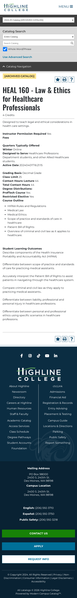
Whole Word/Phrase (19, 49)
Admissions (58, 391)
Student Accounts (19, 442)
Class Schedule (19, 431)
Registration (51, 402)
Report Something (57, 442)
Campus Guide (57, 420)
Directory (19, 397)
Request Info (38, 559)
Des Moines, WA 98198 (38, 480)
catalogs (26, 590)
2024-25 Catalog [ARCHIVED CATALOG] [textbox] (23, 20)
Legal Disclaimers (61, 578)
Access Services (19, 426)
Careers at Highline (19, 402)
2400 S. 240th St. (38, 477)
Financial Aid (57, 397)
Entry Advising (57, 408)
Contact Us (39, 533)
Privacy (57, 574)
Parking (58, 431)
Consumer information (36, 578)
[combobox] (38, 20)
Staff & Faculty (19, 414)
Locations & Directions (57, 426)
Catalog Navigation (18, 66)
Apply (38, 546)
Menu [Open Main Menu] (66, 7)
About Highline (19, 386)
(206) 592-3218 (48, 519)
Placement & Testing (57, 414)
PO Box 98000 (38, 474)
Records (67, 402)
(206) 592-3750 (44, 513)
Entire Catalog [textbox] (11, 37)
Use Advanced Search (17, 57)
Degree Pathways (19, 437)
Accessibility (38, 581)
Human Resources (19, 408)
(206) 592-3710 (44, 507)
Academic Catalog (19, 420)
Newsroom (19, 391)
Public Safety (57, 437)
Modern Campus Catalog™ (45, 593)
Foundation (19, 448)
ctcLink (58, 386)
